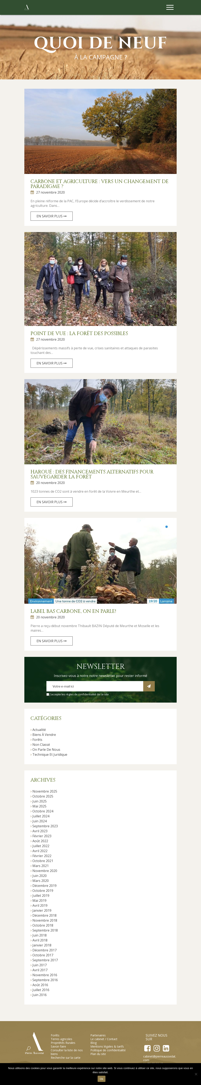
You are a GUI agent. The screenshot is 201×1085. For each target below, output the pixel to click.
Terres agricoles (61, 1039)
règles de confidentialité (81, 694)
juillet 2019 (40, 895)
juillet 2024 (40, 816)
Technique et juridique (49, 754)
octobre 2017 (42, 955)
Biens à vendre (44, 734)
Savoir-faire (58, 1046)
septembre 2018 (45, 930)
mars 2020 (40, 880)
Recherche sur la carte (65, 1058)
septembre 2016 (45, 980)
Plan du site (98, 1054)
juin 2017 (39, 965)
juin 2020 (39, 875)
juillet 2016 (40, 990)
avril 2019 (39, 905)
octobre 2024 (42, 811)
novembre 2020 (44, 870)
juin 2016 (39, 995)
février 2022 (41, 856)
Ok (101, 1078)
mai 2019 (39, 900)
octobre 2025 (42, 796)
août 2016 (40, 985)
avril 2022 (39, 851)
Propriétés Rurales (63, 1043)
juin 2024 (39, 821)
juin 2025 (39, 801)
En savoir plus (52, 216)
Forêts (37, 739)
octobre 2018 (42, 925)
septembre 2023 (45, 826)
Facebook (147, 1048)
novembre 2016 (44, 975)
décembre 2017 (44, 950)
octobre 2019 (42, 890)
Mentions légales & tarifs (107, 1046)
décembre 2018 (44, 915)
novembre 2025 (44, 791)
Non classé (41, 744)
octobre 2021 (42, 861)
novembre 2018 (44, 920)
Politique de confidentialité (108, 1050)
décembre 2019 (44, 885)
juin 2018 (39, 935)
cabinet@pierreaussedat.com (159, 1058)
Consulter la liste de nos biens (67, 1052)
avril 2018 (39, 940)
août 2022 (40, 841)
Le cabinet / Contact (103, 1039)
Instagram (157, 1048)
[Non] (196, 1074)
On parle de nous (46, 749)
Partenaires (98, 1035)
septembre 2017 (45, 960)
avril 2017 (39, 970)
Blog (93, 1043)
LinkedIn (166, 1048)
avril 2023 (39, 831)
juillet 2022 (40, 846)
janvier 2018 (41, 945)
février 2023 (41, 836)
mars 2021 (40, 865)
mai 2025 (39, 806)
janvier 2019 (41, 910)
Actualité (39, 729)
